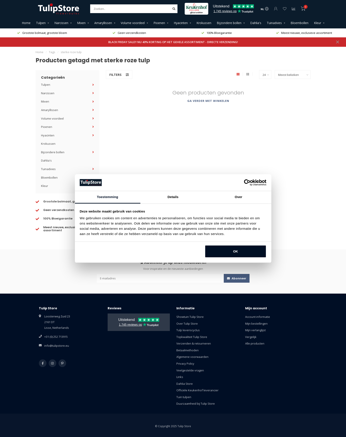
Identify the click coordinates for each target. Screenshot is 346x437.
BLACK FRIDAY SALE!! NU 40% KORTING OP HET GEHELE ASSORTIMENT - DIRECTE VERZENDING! (173, 42)
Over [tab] (238, 197)
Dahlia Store (184, 384)
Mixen (81, 23)
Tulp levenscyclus (188, 330)
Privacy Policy (185, 364)
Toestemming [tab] (107, 197)
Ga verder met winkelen (208, 101)
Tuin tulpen (183, 397)
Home (26, 23)
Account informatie (257, 317)
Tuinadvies (274, 23)
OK (235, 251)
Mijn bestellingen (256, 324)
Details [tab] (173, 197)
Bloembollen (299, 23)
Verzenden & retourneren (193, 343)
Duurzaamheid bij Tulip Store (195, 404)
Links (179, 377)
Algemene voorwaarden (192, 357)
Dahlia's (255, 23)
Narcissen (61, 23)
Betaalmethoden (187, 350)
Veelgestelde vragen (190, 370)
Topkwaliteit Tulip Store (191, 337)
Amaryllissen (103, 23)
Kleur (317, 23)
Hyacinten (181, 23)
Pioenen (159, 23)
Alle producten (254, 343)
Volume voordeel (133, 23)
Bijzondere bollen (229, 23)
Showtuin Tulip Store (190, 317)
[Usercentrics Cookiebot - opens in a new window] (247, 182)
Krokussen (203, 23)
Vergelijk (250, 337)
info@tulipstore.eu (56, 346)
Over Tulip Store (187, 324)
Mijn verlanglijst (255, 330)
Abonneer (236, 278)
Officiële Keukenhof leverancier (197, 390)
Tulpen (41, 23)
